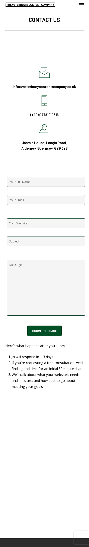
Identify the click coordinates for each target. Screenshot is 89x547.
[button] (81, 5)
